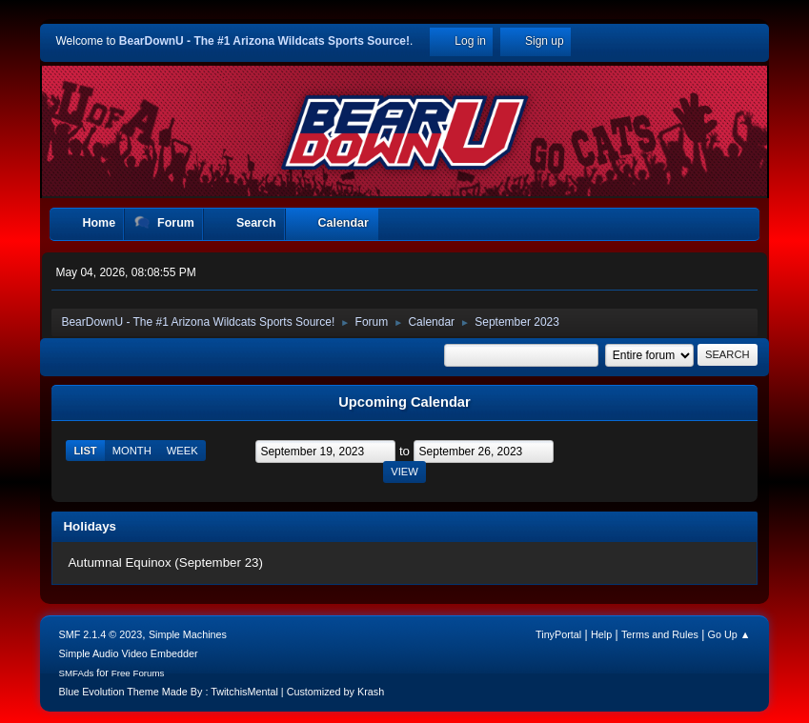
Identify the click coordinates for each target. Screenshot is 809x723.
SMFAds (76, 673)
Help (601, 634)
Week (182, 450)
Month (132, 450)
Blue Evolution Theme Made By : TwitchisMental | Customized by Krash (222, 691)
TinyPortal (558, 634)
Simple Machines (188, 634)
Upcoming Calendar (404, 402)
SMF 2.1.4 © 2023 (101, 634)
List (84, 450)
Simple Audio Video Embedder (128, 653)
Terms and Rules (659, 634)
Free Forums (138, 673)
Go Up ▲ (729, 634)
